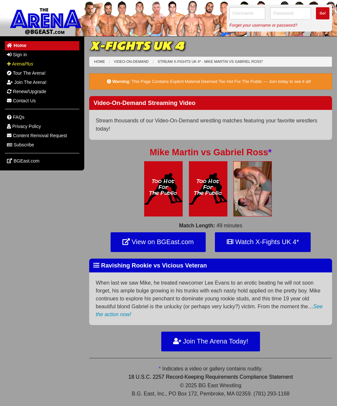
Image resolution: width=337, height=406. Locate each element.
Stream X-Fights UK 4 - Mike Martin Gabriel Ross (210, 61)
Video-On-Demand (131, 61)
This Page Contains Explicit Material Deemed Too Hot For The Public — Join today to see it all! (221, 81)
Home (99, 61)
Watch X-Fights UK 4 (263, 241)
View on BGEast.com (158, 241)
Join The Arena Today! (210, 341)
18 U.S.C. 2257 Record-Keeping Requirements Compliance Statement (210, 377)
